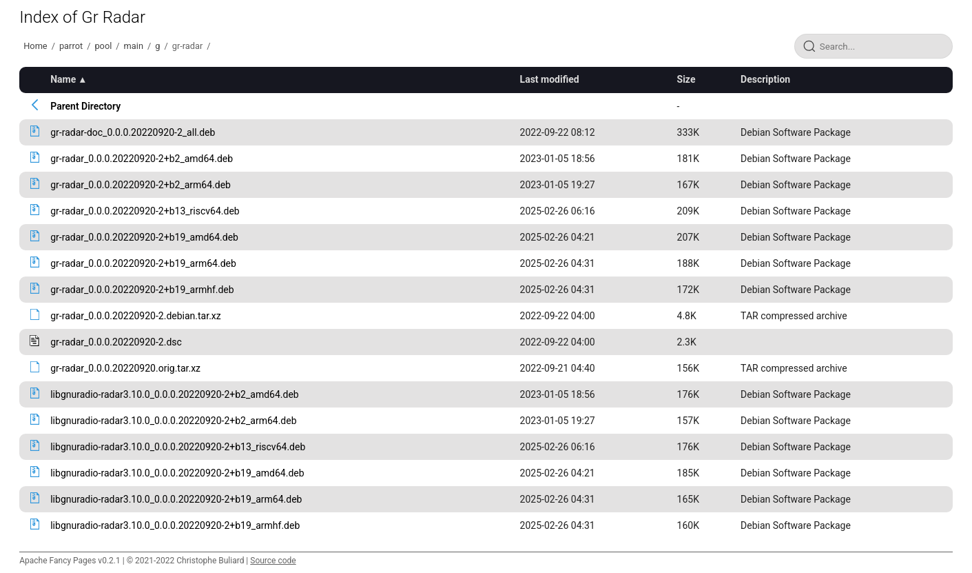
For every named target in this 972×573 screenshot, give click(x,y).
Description (765, 79)
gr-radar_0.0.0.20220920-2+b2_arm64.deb (140, 184)
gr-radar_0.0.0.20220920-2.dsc (116, 342)
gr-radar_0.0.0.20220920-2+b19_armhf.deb (142, 289)
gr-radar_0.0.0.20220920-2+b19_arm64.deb (143, 263)
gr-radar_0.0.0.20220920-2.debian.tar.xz (135, 315)
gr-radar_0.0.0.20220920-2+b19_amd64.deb (144, 237)
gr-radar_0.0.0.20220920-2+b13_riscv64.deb (144, 211)
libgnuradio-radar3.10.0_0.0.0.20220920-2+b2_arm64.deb (173, 420)
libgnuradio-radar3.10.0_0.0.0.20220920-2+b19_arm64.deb (176, 499)
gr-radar (187, 46)
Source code (273, 560)
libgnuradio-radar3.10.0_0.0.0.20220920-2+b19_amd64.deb (177, 473)
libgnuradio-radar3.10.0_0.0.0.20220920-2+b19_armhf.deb (175, 525)
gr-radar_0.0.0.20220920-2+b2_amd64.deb (141, 158)
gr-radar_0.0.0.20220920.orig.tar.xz (125, 368)
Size (686, 79)
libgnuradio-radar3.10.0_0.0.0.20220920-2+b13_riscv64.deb (177, 446)
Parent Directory (85, 106)
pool (103, 46)
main (133, 46)
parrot (71, 46)
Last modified (549, 79)
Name (63, 79)
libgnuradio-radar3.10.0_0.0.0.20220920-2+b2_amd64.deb (174, 394)
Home (35, 46)
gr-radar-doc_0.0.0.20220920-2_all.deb (132, 132)
